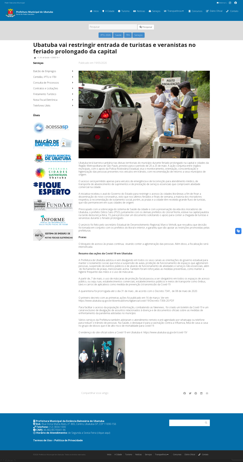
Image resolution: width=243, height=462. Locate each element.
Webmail (221, 3)
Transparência (174, 11)
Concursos (195, 11)
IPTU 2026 (105, 35)
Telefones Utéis (41, 105)
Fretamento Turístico (44, 94)
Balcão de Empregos (44, 71)
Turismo (124, 11)
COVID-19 (54, 57)
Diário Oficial (214, 11)
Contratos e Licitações (45, 88)
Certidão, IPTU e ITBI (44, 77)
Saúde (118, 35)
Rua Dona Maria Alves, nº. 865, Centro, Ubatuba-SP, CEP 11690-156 (79, 424)
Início (94, 11)
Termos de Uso (42, 440)
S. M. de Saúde (43, 57)
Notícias (139, 11)
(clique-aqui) (103, 432)
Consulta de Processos (46, 82)
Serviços (154, 11)
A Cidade (108, 11)
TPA (128, 35)
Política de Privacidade (68, 440)
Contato (232, 11)
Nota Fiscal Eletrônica (45, 99)
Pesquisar (146, 27)
